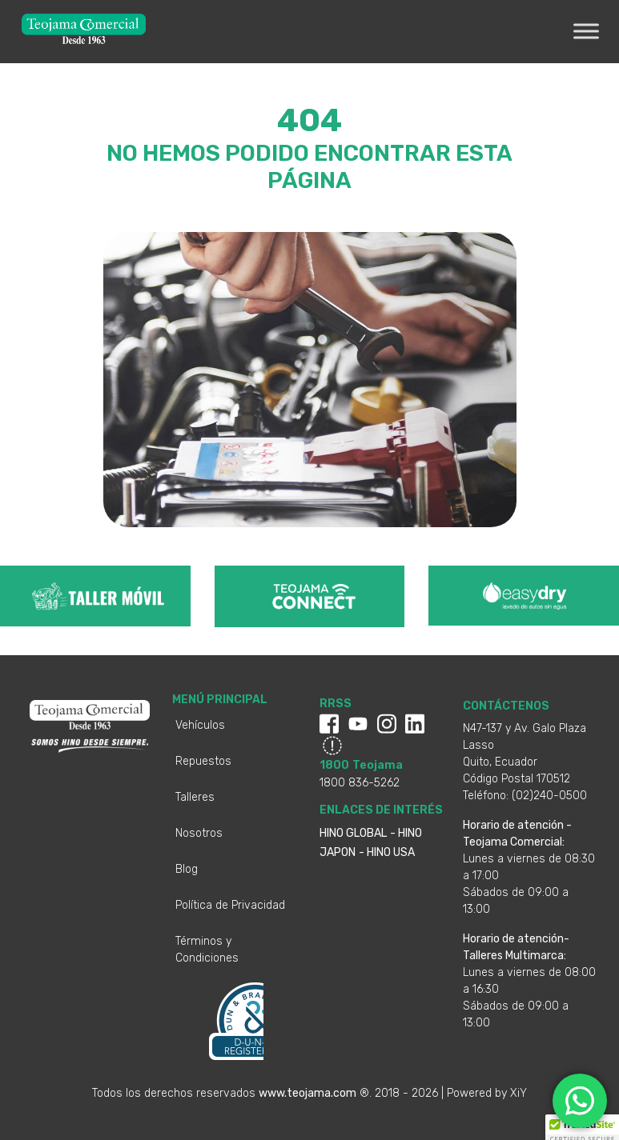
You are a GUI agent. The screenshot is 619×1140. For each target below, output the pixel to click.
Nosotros (199, 833)
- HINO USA (387, 852)
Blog (186, 869)
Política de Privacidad (230, 905)
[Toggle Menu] (586, 31)
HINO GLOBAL (353, 833)
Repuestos (203, 761)
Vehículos (200, 725)
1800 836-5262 (360, 783)
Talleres (195, 797)
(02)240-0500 (549, 795)
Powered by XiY (487, 1093)
